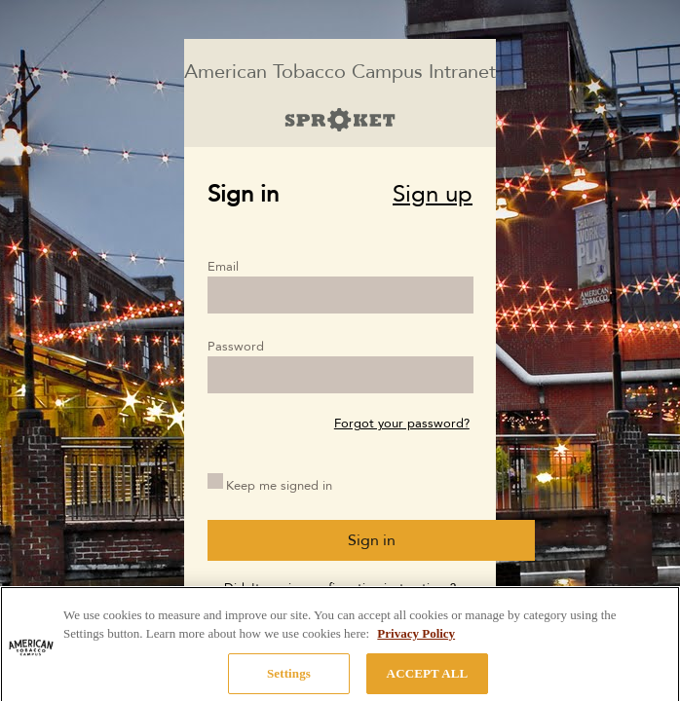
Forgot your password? (402, 423)
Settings (289, 679)
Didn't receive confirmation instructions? (340, 588)
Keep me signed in (279, 486)
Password (236, 346)
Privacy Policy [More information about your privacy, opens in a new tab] (416, 639)
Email (223, 267)
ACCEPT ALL (428, 679)
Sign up (432, 194)
